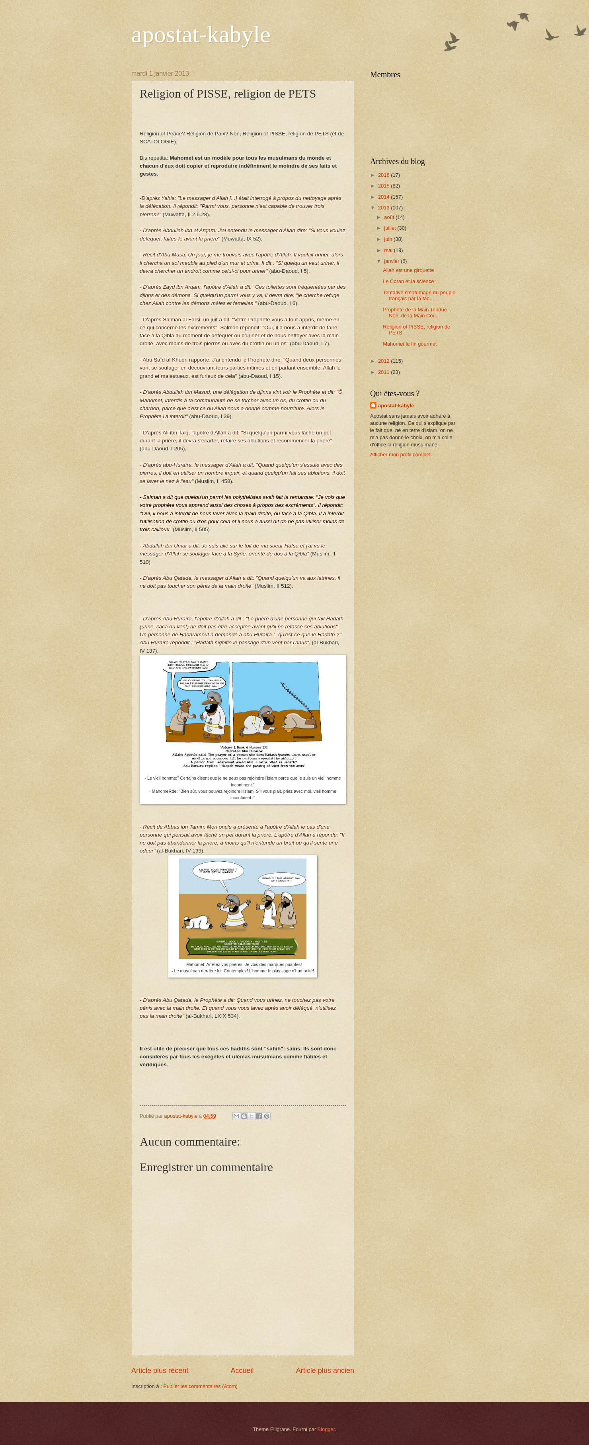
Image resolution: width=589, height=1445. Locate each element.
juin (389, 239)
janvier (392, 261)
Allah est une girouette (408, 270)
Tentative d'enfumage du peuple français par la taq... (419, 295)
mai (389, 250)
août (390, 217)
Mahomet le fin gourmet (410, 344)
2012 (384, 361)
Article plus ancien (325, 1371)
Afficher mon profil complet (400, 455)
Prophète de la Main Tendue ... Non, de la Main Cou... (417, 313)
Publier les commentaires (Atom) (200, 1386)
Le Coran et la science (408, 281)
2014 (384, 197)
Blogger (326, 1429)
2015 (384, 186)
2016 (384, 175)
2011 (384, 372)
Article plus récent (159, 1371)
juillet (390, 228)
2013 (384, 208)
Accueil (242, 1371)
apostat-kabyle (201, 34)
